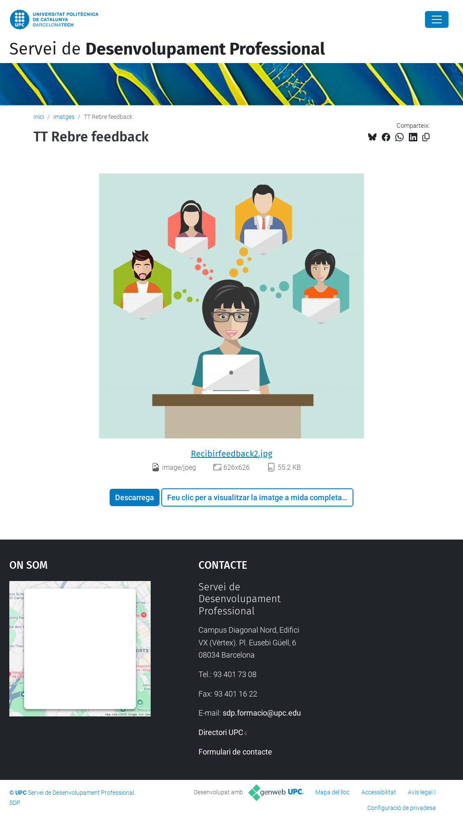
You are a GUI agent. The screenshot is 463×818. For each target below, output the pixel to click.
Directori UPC (220, 732)
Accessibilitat (378, 792)
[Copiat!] (426, 137)
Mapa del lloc (332, 792)
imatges (63, 116)
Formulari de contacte (235, 751)
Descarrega (134, 497)
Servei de (167, 49)
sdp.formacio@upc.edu (262, 712)
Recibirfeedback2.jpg (231, 454)
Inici (38, 116)
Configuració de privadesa (401, 807)
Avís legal (420, 792)
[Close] (437, 19)
